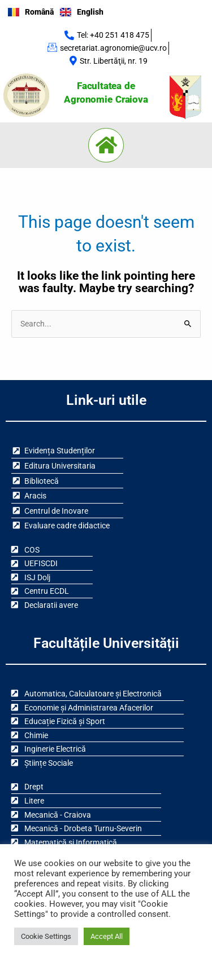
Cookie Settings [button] (46, 936)
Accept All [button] (106, 936)
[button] (106, 145)
